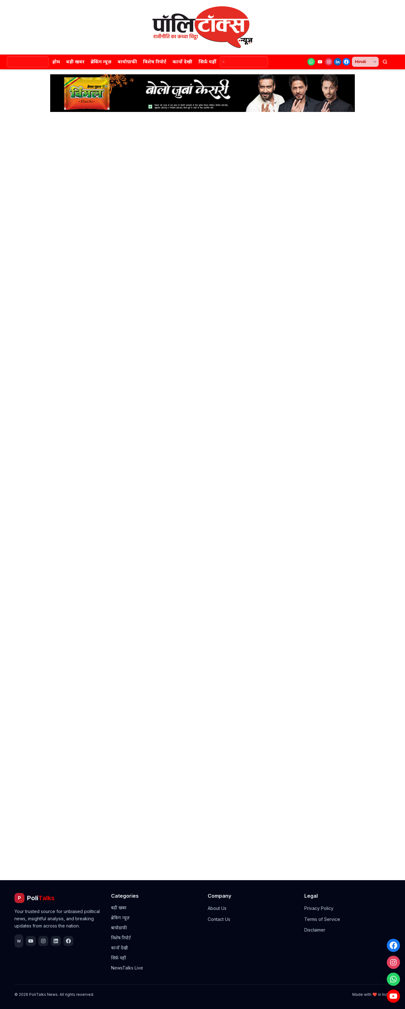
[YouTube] (320, 62)
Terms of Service (322, 919)
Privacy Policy (318, 908)
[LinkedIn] (337, 62)
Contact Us (219, 919)
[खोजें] (385, 61)
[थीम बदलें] (395, 61)
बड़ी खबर (75, 62)
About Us (217, 908)
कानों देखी (182, 62)
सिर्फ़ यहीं (207, 62)
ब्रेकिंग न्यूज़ (101, 62)
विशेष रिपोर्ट (154, 62)
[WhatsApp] (311, 62)
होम (56, 62)
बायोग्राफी (127, 62)
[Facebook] (346, 62)
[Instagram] (329, 62)
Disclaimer (314, 929)
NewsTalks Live (127, 967)
